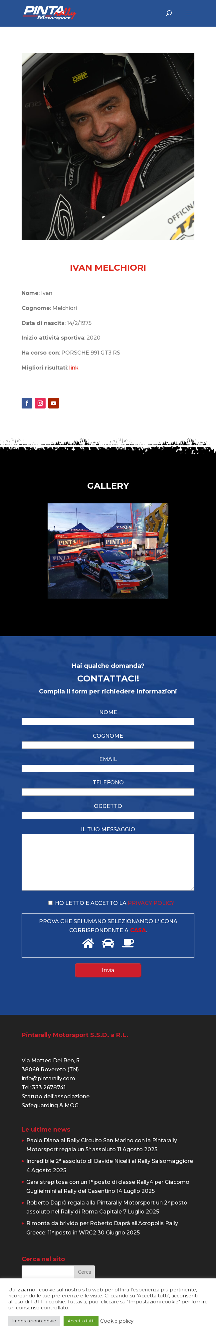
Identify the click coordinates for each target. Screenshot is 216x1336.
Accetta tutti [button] (81, 1320)
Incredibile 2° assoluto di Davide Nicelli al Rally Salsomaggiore (109, 1161)
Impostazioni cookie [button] (34, 1320)
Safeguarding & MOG (50, 1105)
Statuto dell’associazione (56, 1096)
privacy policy (151, 903)
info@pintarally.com (48, 1078)
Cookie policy (116, 1321)
